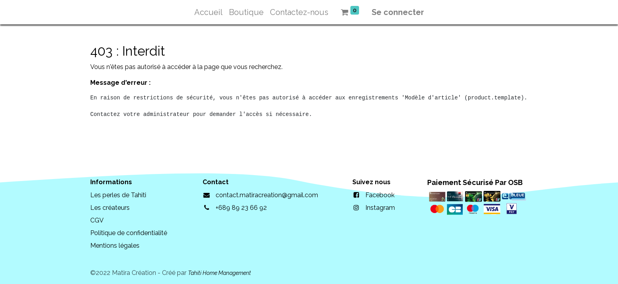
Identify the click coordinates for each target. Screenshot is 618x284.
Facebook (380, 195)
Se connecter (398, 12)
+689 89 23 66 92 (241, 207)
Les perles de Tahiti (118, 195)
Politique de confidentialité (128, 233)
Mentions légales (115, 245)
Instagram (380, 207)
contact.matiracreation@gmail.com (267, 195)
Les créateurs (110, 207)
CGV (97, 220)
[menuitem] (208, 12)
